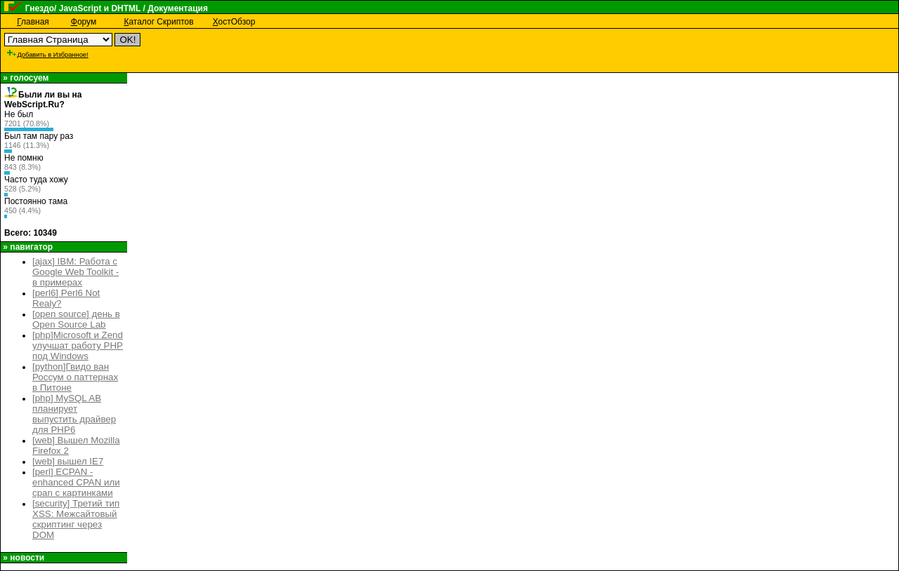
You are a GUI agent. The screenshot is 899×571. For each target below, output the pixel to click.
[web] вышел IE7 (67, 461)
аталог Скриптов (158, 22)
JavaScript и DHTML (100, 8)
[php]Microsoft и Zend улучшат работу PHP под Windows (77, 345)
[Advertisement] (341, 50)
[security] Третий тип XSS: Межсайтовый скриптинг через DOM (75, 519)
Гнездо (39, 8)
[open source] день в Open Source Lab (76, 319)
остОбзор (234, 22)
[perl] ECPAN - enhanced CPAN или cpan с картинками (76, 482)
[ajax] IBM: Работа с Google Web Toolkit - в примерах (75, 272)
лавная (33, 22)
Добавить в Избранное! (47, 54)
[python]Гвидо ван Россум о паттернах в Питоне (75, 377)
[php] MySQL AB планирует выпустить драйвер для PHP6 (74, 414)
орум (83, 22)
